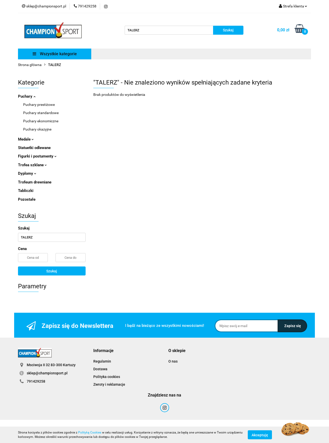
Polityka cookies (106, 377)
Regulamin (102, 361)
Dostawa (100, 369)
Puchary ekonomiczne (40, 121)
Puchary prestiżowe (39, 105)
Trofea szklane (32, 165)
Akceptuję (260, 435)
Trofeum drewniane (34, 182)
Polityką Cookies (89, 432)
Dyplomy (27, 173)
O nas (173, 361)
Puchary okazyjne (37, 129)
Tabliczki (25, 190)
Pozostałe (26, 199)
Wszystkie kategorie (55, 53)
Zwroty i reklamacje (109, 384)
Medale (26, 139)
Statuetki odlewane (34, 147)
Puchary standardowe (41, 113)
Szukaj (51, 271)
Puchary (26, 96)
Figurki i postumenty (37, 156)
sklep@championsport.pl (47, 373)
